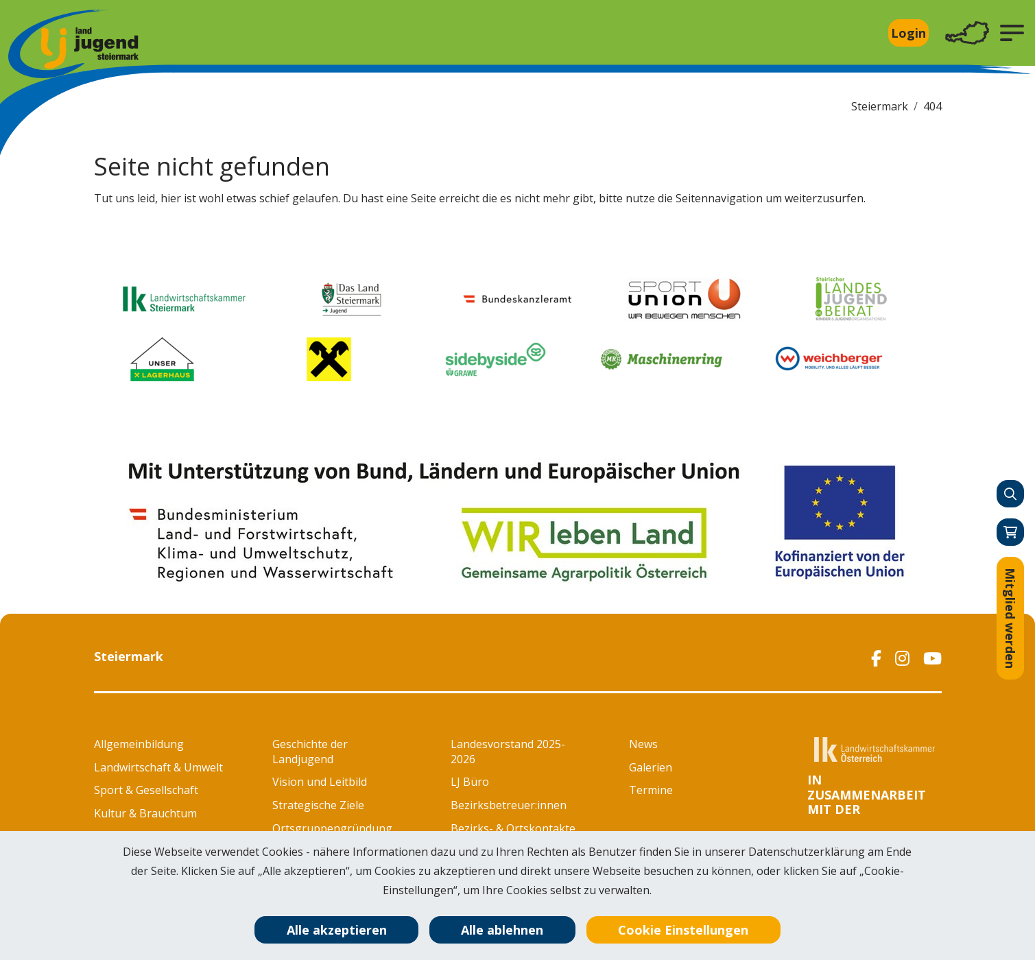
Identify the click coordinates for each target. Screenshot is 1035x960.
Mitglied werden (1010, 618)
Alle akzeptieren (337, 930)
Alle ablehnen (502, 930)
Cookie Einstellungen (683, 930)
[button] (1012, 33)
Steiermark (879, 106)
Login (908, 33)
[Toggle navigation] (967, 33)
